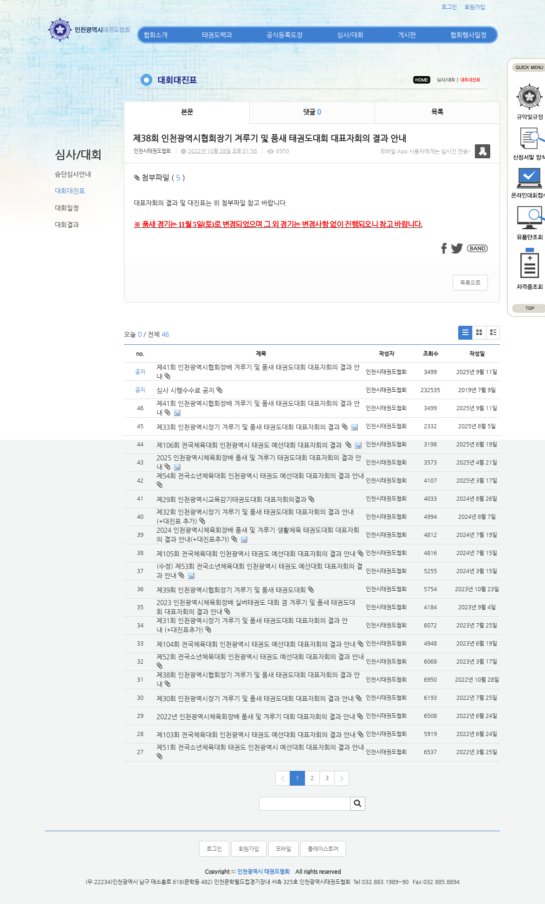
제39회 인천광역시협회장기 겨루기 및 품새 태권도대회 (231, 590)
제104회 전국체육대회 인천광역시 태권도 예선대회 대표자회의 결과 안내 (256, 644)
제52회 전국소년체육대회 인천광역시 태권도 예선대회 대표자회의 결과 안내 (260, 656)
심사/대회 (350, 35)
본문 (187, 112)
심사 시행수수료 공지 (189, 390)
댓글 (312, 112)
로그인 (449, 7)
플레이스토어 (323, 849)
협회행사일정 (468, 35)
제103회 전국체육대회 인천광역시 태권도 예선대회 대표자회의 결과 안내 (256, 734)
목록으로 (470, 282)
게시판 (407, 35)
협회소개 (155, 35)
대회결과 (67, 224)
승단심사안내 (73, 174)
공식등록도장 (284, 35)
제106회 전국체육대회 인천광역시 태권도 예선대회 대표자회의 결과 (250, 445)
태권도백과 (217, 35)
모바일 (283, 849)
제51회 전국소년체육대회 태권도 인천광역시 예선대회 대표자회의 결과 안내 (260, 747)
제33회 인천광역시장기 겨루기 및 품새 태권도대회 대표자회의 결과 (248, 427)
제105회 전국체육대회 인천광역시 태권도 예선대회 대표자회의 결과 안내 (256, 553)
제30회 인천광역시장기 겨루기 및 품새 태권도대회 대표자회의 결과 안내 (255, 698)
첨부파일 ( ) (159, 177)
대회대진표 (70, 190)
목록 (437, 112)
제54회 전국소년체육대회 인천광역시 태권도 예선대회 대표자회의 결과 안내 (260, 475)
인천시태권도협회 (152, 151)
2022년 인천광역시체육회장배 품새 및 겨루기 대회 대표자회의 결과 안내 (255, 716)
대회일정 (67, 208)
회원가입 (475, 7)
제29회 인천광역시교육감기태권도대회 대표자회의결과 (231, 499)
